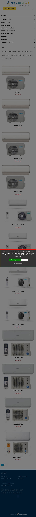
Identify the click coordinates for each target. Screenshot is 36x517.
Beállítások (24, 259)
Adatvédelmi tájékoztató (18, 263)
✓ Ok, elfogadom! (15, 260)
